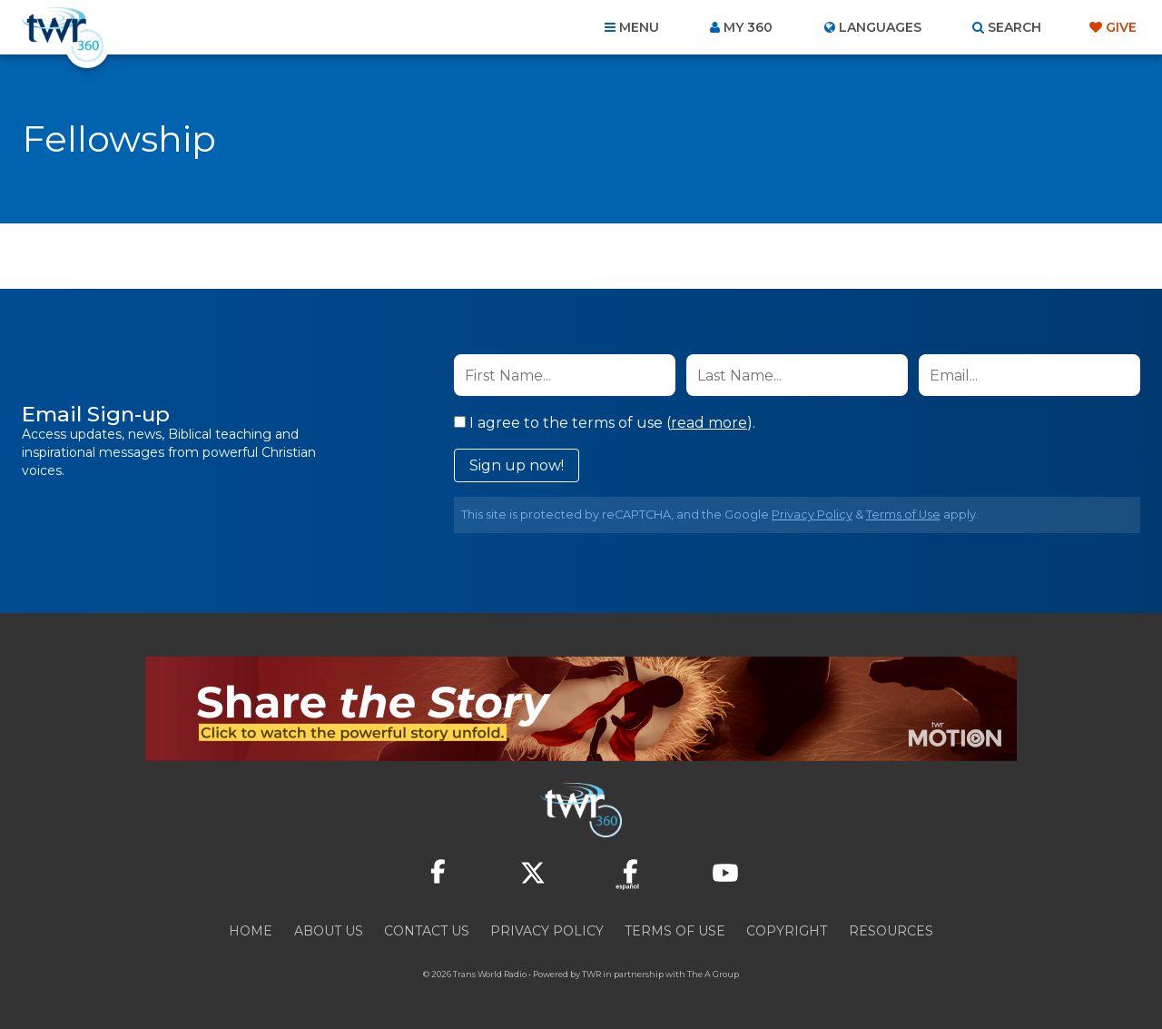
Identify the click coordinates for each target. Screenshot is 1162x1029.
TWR (591, 974)
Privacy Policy (812, 514)
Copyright (786, 931)
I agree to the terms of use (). (604, 422)
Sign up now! (516, 465)
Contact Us (426, 931)
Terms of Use (903, 514)
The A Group (713, 974)
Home (250, 931)
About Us (328, 931)
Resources (891, 931)
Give (1121, 27)
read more (709, 422)
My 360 (748, 27)
